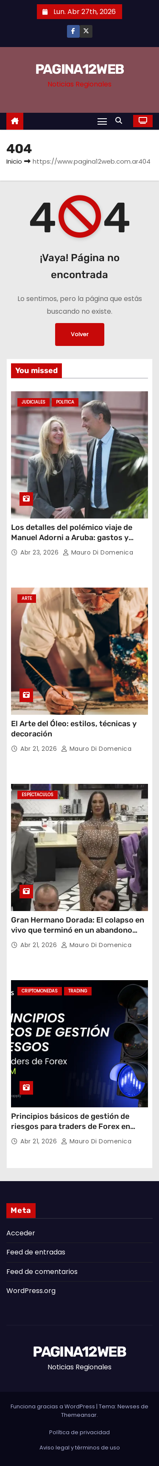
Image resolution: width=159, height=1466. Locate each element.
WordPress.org (31, 1291)
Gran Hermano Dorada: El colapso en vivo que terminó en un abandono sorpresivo (77, 930)
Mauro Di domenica (98, 552)
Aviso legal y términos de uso (79, 1448)
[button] (121, 120)
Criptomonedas (40, 991)
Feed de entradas (35, 1252)
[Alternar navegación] (102, 121)
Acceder (20, 1233)
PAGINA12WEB (79, 69)
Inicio (14, 161)
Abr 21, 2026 (39, 748)
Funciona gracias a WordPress (53, 1406)
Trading (77, 991)
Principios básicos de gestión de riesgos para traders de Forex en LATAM (70, 1126)
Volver (80, 334)
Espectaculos (37, 795)
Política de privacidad (79, 1432)
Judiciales (33, 402)
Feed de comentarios (42, 1271)
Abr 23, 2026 (40, 552)
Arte (27, 598)
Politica (65, 402)
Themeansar (79, 1415)
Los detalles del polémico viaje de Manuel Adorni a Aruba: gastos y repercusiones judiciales (71, 537)
